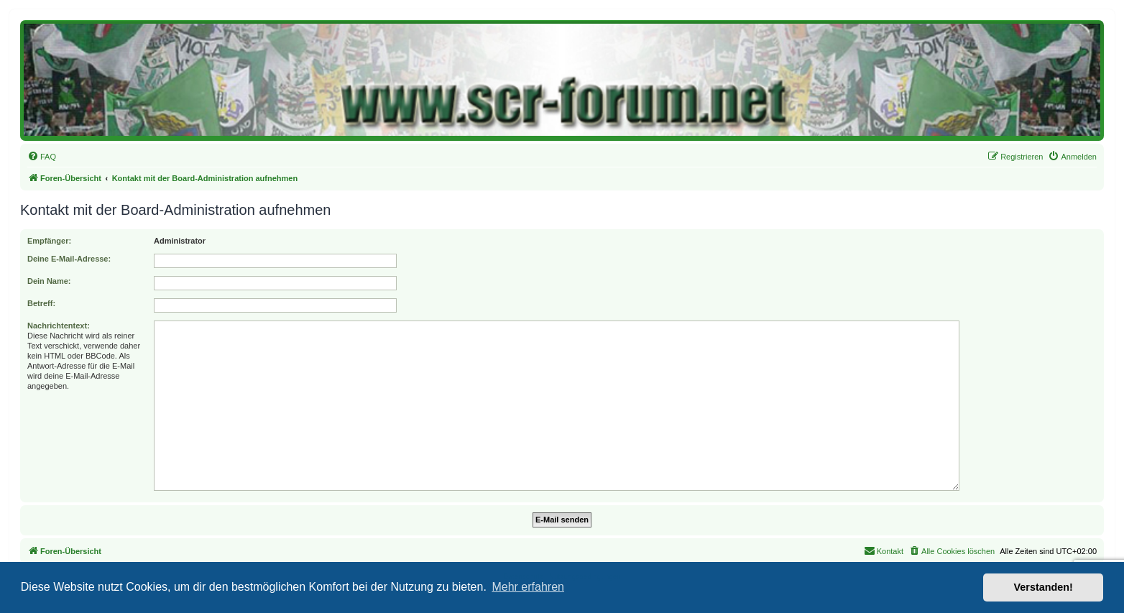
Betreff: (41, 303)
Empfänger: (49, 240)
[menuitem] (41, 156)
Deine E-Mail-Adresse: (69, 258)
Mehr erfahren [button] (528, 587)
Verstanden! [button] (1043, 587)
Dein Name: (49, 281)
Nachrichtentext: (58, 325)
